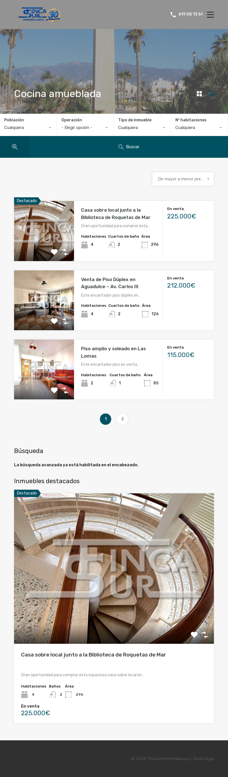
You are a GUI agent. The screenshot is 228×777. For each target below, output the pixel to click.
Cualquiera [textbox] (14, 127)
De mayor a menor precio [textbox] (182, 178)
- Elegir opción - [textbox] (76, 127)
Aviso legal (203, 758)
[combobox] (28, 128)
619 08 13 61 (190, 14)
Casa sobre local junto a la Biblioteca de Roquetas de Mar (93, 654)
